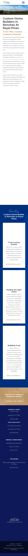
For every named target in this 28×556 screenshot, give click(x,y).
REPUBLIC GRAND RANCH (14, 440)
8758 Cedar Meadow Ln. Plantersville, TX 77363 (14, 463)
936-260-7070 (14, 467)
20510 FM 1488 (14, 411)
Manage (19, 545)
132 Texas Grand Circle (14, 425)
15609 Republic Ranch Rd (14, 443)
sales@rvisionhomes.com (14, 522)
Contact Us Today (14, 401)
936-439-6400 (14, 432)
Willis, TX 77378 (14, 446)
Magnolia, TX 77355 (14, 415)
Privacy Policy (11, 545)
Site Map (12, 544)
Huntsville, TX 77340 (14, 429)
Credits (18, 544)
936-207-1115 (14, 450)
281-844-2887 (14, 419)
